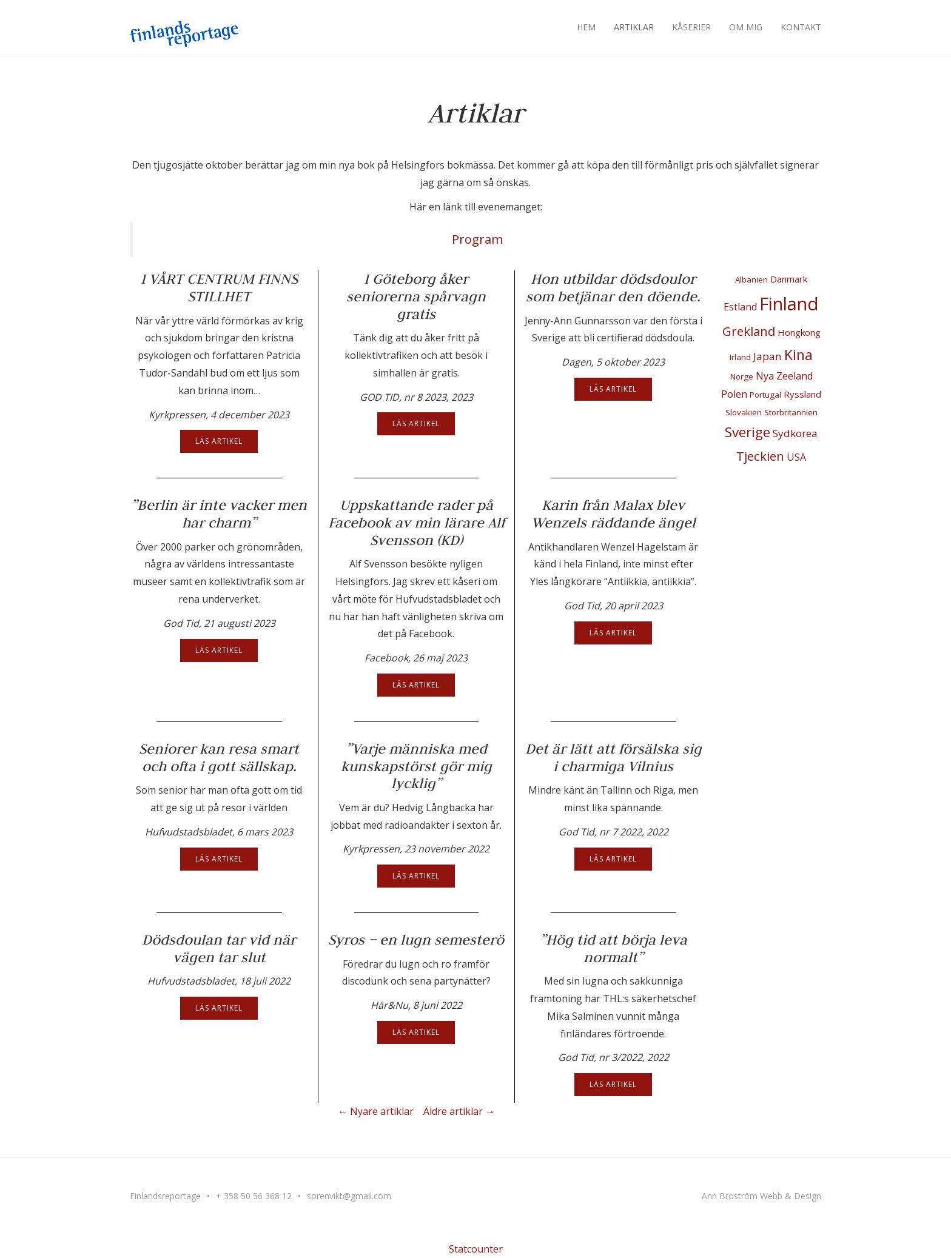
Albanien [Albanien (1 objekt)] (751, 279)
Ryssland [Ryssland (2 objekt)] (802, 394)
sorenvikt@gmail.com (349, 1196)
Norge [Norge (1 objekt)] (741, 376)
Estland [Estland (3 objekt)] (740, 306)
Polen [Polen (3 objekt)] (734, 394)
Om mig (745, 27)
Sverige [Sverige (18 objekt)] (747, 432)
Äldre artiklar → (459, 1111)
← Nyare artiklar (376, 1111)
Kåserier (691, 27)
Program (477, 239)
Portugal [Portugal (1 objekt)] (765, 394)
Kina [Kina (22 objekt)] (798, 354)
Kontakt (801, 27)
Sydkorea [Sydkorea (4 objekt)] (795, 433)
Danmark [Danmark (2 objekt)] (788, 279)
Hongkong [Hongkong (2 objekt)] (799, 332)
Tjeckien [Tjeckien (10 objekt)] (760, 455)
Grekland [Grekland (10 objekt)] (748, 331)
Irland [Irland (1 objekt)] (740, 357)
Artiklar (634, 27)
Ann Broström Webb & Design (761, 1196)
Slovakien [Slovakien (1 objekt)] (743, 412)
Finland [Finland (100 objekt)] (789, 304)
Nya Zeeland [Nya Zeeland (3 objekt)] (784, 376)
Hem (586, 27)
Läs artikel (219, 441)
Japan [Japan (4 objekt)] (767, 356)
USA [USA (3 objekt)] (796, 457)
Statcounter (476, 1249)
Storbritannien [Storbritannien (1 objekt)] (791, 412)
